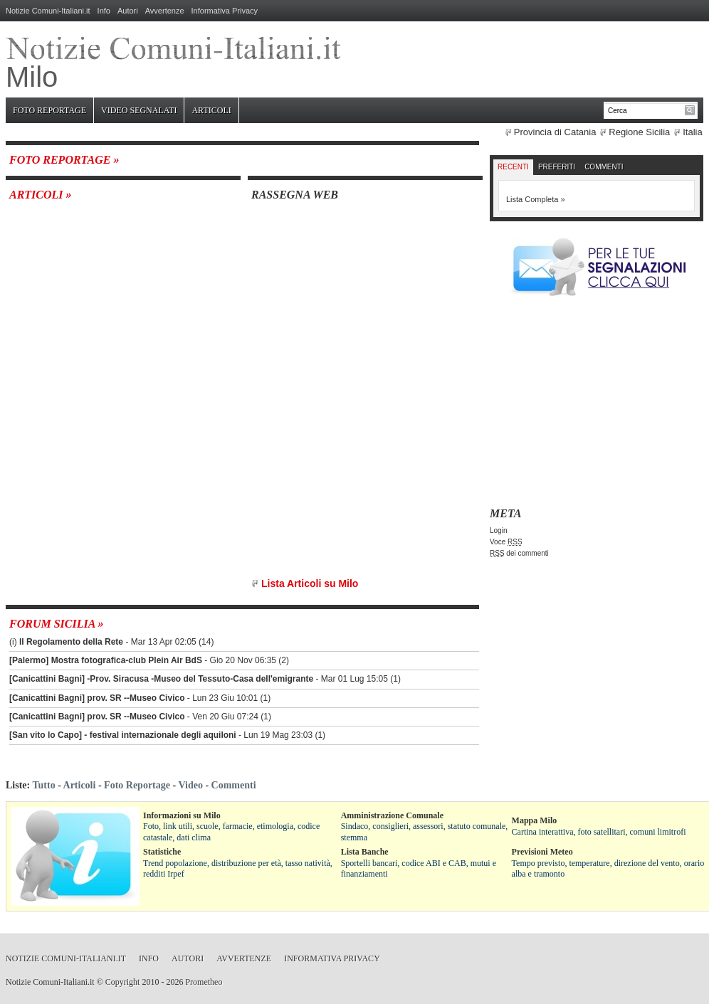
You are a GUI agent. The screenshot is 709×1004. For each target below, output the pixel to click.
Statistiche (162, 852)
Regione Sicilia (639, 132)
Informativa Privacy (224, 10)
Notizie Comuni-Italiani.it (48, 10)
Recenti (513, 167)
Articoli (211, 110)
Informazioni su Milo (182, 815)
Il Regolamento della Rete (71, 642)
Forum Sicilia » (56, 624)
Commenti (603, 167)
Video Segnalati (139, 110)
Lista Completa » (535, 199)
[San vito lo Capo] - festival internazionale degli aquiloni (122, 735)
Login (498, 530)
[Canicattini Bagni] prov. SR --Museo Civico (96, 698)
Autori (127, 10)
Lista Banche (365, 852)
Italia (692, 132)
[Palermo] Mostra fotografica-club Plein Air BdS (105, 660)
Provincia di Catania (555, 132)
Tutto (43, 785)
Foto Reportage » (64, 160)
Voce (506, 542)
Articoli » (40, 195)
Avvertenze (164, 10)
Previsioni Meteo (542, 852)
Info (104, 10)
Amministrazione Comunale (392, 815)
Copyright (122, 982)
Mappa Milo (534, 820)
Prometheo (203, 982)
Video (190, 785)
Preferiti (556, 167)
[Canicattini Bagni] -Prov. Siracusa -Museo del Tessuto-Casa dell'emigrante (161, 679)
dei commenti (519, 553)
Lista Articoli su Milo (309, 583)
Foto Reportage (49, 110)
